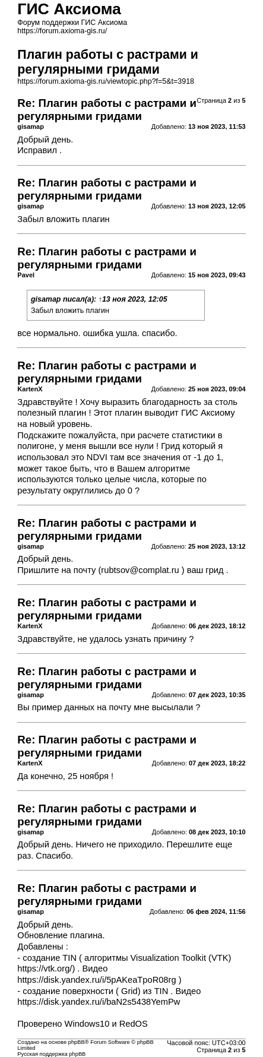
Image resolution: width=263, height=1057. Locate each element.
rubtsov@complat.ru (140, 570)
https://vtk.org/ (44, 968)
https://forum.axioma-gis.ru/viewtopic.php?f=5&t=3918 (105, 81)
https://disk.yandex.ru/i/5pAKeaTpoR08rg (96, 980)
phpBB (76, 1042)
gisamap (46, 299)
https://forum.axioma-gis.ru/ (62, 31)
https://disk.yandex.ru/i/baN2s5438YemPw (98, 1002)
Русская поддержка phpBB (51, 1054)
